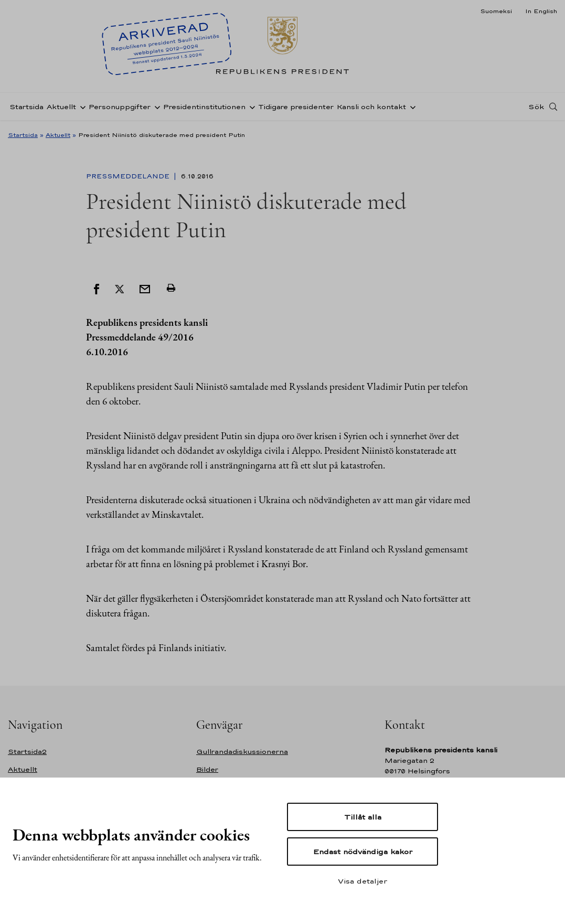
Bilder (207, 769)
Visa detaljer (362, 881)
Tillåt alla (362, 817)
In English (541, 11)
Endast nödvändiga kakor (362, 851)
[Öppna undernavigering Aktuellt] (81, 106)
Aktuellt (61, 106)
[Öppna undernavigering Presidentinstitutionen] (250, 106)
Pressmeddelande (129, 176)
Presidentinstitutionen (204, 106)
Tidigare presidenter (296, 106)
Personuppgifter (120, 106)
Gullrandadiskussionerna (242, 751)
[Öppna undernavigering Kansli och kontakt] (410, 106)
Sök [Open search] (536, 106)
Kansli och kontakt (371, 106)
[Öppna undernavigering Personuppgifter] (155, 106)
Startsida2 (27, 751)
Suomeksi (496, 11)
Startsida (26, 106)
